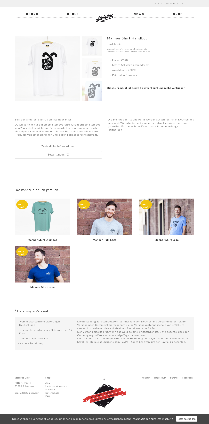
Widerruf (50, 389)
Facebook (187, 377)
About (73, 14)
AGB (47, 382)
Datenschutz (52, 393)
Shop (178, 14)
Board (32, 14)
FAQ (47, 396)
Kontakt (159, 3)
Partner (174, 377)
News (139, 14)
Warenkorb (172, 3)
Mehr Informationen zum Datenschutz (148, 418)
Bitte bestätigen (187, 418)
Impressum (160, 377)
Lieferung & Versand (56, 386)
